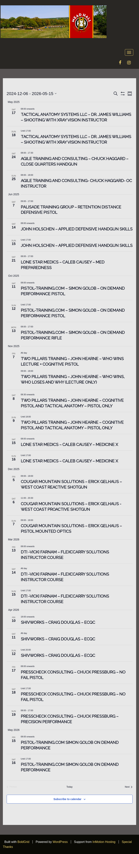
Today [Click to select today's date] (69, 787)
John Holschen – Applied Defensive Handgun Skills (77, 229)
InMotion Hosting (103, 841)
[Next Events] (129, 787)
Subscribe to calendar (67, 799)
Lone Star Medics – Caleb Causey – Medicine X (69, 444)
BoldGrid (23, 841)
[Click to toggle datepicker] (32, 93)
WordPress (60, 841)
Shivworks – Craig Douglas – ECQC (58, 622)
